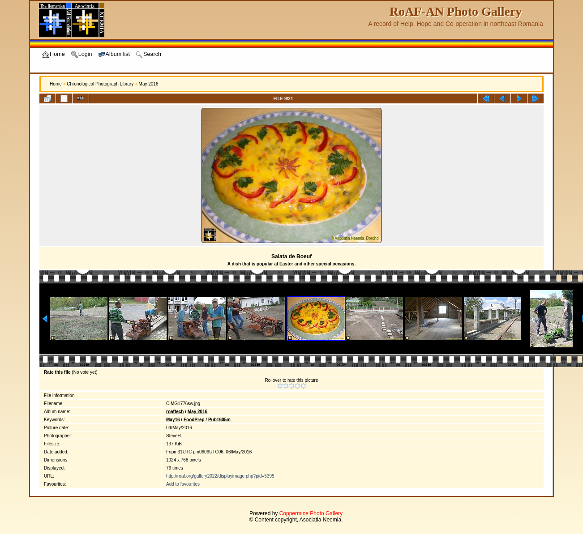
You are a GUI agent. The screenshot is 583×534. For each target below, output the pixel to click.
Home (56, 83)
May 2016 (149, 83)
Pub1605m (219, 419)
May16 (173, 419)
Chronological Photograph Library (100, 83)
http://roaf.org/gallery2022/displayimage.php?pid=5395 (220, 476)
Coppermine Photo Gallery (311, 513)
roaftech (175, 411)
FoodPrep (194, 419)
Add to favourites (183, 484)
